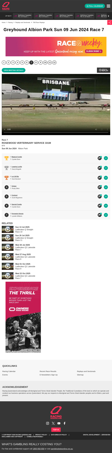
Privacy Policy (41, 435)
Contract (14, 195)
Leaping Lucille (17, 167)
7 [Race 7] (31, 63)
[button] (22, 16)
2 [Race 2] (8, 63)
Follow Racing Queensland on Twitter (53, 423)
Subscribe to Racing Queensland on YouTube (58, 423)
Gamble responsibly (35, 437)
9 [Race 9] (40, 63)
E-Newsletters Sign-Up (49, 375)
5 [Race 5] (22, 63)
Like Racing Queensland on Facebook (64, 423)
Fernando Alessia (17, 213)
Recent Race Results (48, 371)
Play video (6, 229)
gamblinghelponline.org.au (62, 449)
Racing (10, 22)
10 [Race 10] (45, 63)
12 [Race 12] (54, 63)
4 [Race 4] (17, 63)
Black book (100, 158)
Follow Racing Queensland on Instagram (47, 423)
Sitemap (80, 375)
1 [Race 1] (3, 63)
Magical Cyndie (17, 157)
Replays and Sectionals (22, 22)
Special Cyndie (17, 204)
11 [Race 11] (50, 63)
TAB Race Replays (39, 22)
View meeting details (13, 70)
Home (6, 6)
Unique (14, 186)
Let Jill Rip (15, 176)
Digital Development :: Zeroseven (96, 435)
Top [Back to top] (56, 430)
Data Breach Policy (59, 435)
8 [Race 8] (36, 63)
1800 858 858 (38, 449)
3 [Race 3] (13, 63)
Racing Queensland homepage (56, 412)
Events (5, 375)
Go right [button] (108, 16)
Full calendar (95, 6)
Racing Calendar (9, 371)
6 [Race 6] (26, 63)
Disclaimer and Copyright (12, 437)
